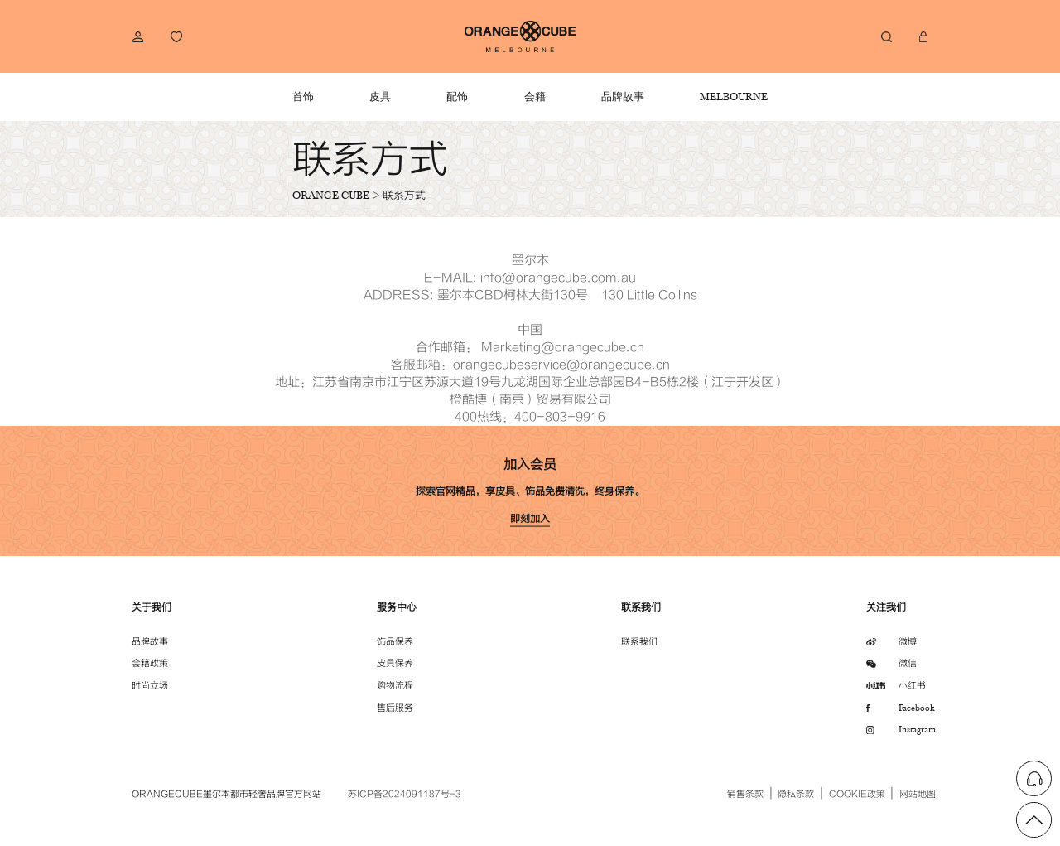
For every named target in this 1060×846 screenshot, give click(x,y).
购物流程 (395, 685)
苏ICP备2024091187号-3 (404, 794)
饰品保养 (395, 641)
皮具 (380, 96)
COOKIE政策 (857, 794)
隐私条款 (796, 794)
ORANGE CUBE (330, 194)
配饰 (457, 96)
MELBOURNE (734, 96)
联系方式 (404, 195)
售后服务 (395, 708)
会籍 (535, 96)
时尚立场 (150, 685)
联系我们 (639, 641)
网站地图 (917, 794)
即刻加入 (530, 519)
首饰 (303, 96)
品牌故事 (622, 96)
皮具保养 (395, 663)
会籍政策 (150, 663)
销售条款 (745, 794)
